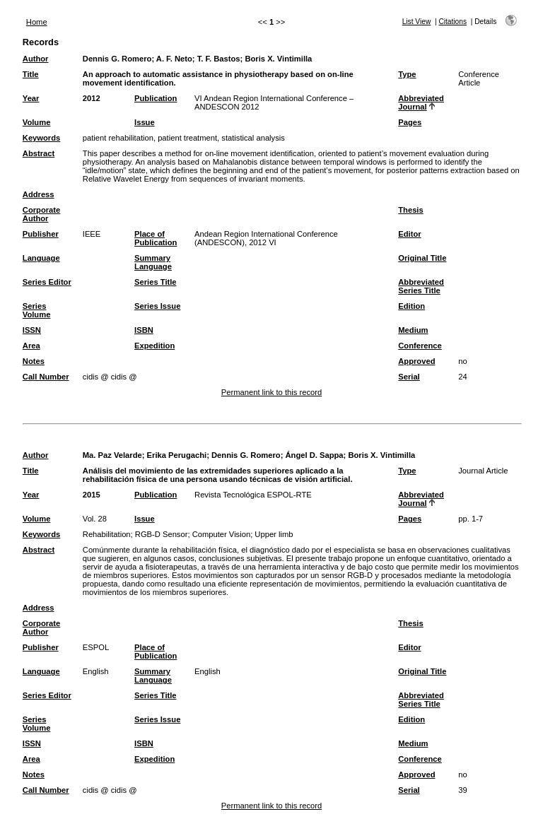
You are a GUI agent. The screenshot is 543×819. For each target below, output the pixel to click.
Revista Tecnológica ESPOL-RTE (253, 494)
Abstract (38, 153)
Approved (416, 361)
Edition (411, 306)
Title (31, 74)
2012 (91, 98)
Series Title (155, 282)
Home (36, 22)
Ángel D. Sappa (314, 455)
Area (31, 345)
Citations (452, 21)
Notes (34, 361)
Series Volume (37, 310)
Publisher (41, 234)
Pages (409, 122)
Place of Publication (155, 238)
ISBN (143, 330)
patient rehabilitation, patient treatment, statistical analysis (184, 138)
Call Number (46, 376)
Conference (420, 345)
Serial (408, 376)
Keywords (41, 138)
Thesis (410, 210)
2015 (91, 494)
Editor (409, 234)
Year (31, 98)
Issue (144, 122)
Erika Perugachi (177, 455)
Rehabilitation (107, 534)
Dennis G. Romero (117, 58)
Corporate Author (41, 214)
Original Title (422, 258)
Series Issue (157, 306)
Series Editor (47, 282)
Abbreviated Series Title (421, 286)
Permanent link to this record (271, 392)
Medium (413, 330)
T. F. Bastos (218, 58)
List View (416, 21)
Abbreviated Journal (421, 102)
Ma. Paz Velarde (112, 455)
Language (41, 258)
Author (36, 58)
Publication (155, 98)
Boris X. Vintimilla (278, 58)
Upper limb (274, 534)
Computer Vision (221, 534)
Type (407, 74)
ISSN (32, 330)
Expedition (154, 345)
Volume (37, 122)
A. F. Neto (174, 58)
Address (38, 194)
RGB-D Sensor (161, 534)
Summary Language (153, 262)
